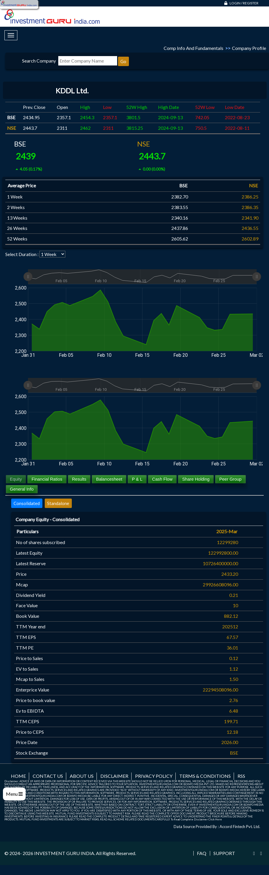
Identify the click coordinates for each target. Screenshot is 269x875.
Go (123, 61)
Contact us (48, 776)
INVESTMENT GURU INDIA (64, 853)
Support (224, 853)
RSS (241, 776)
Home (18, 776)
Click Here (215, 819)
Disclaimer (114, 776)
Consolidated (27, 503)
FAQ (201, 853)
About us (82, 776)
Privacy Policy (153, 776)
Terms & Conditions (205, 776)
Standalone (58, 503)
